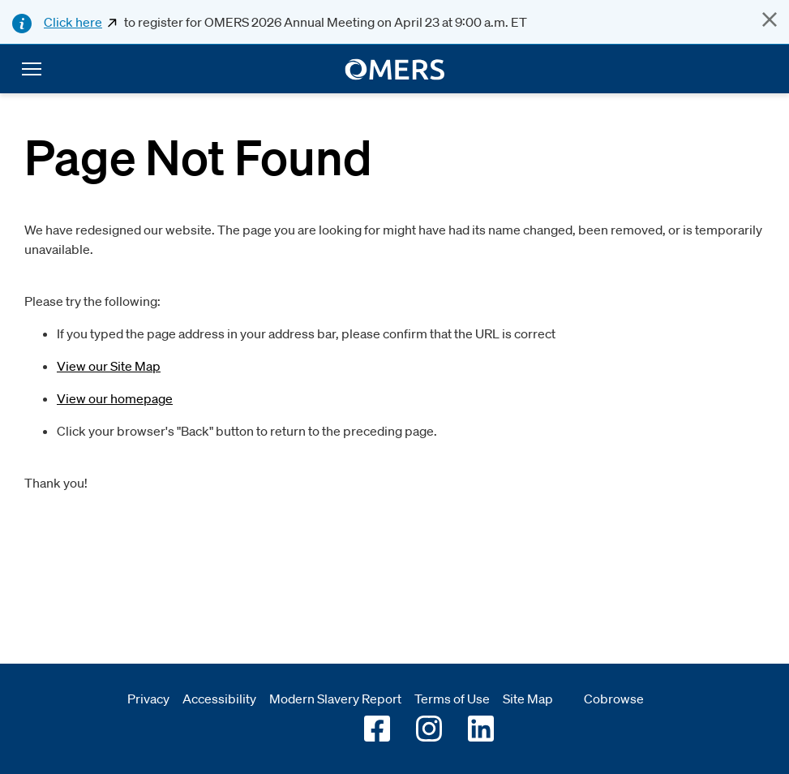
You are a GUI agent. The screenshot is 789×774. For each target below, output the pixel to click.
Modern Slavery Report (335, 698)
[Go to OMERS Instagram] (429, 728)
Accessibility (219, 698)
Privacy (148, 698)
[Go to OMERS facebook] (377, 728)
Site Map (528, 698)
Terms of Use (452, 698)
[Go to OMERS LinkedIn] (480, 728)
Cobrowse (614, 698)
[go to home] (394, 69)
